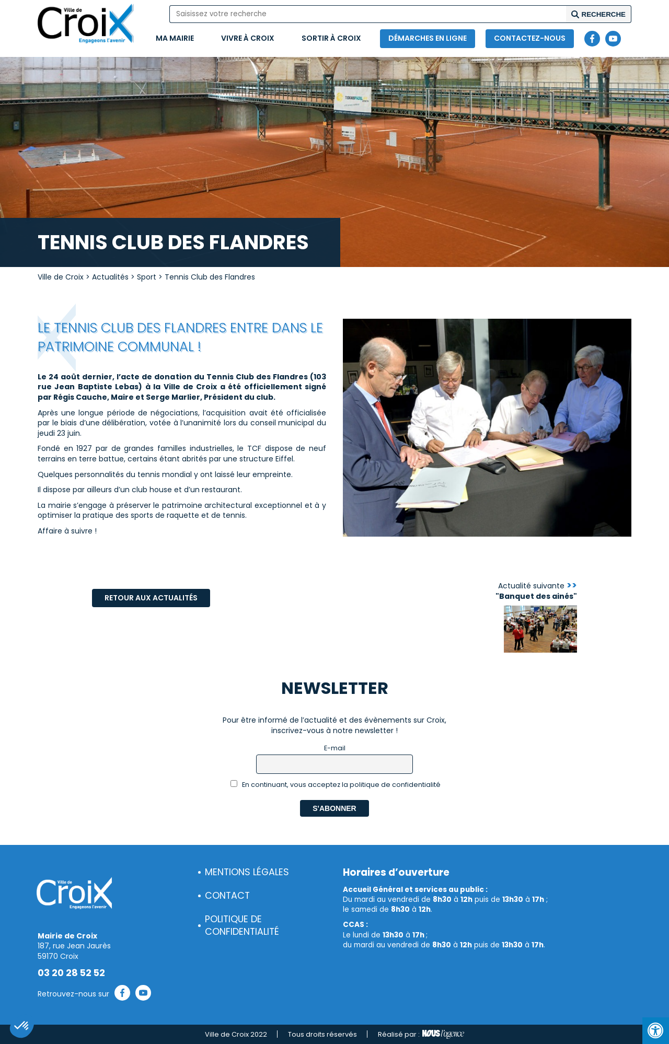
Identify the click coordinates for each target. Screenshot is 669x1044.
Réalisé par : (421, 1034)
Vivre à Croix (247, 38)
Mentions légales (247, 872)
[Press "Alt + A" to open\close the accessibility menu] (655, 1030)
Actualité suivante (536, 591)
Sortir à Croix (331, 38)
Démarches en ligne (427, 38)
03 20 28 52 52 (71, 973)
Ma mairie (175, 38)
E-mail (334, 748)
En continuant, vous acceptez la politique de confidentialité (335, 784)
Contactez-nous (530, 38)
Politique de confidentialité (242, 925)
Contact (227, 895)
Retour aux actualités (151, 598)
